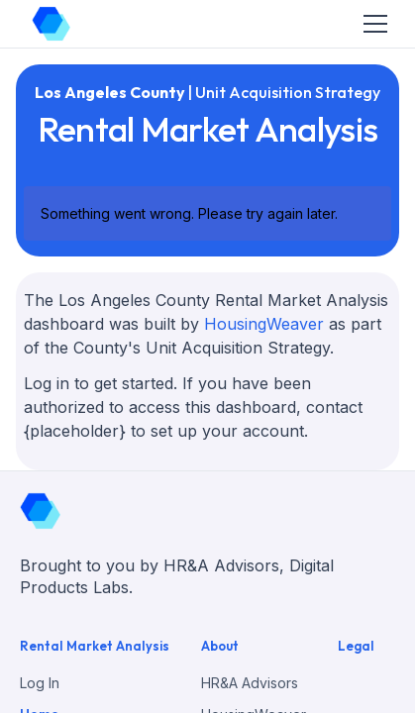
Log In (39, 682)
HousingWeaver (264, 324)
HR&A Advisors (249, 682)
